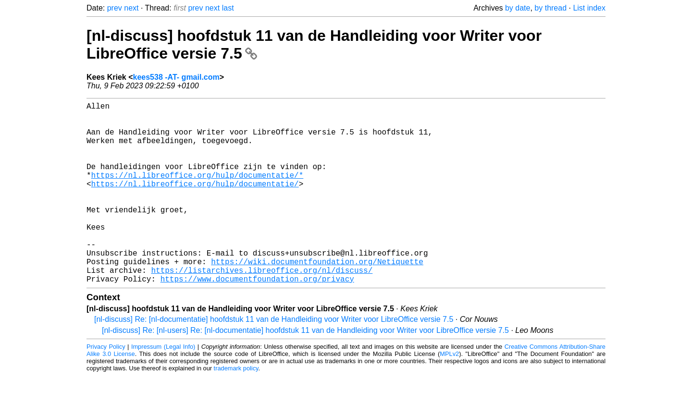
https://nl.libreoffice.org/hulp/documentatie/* (197, 192)
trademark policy (236, 408)
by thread (550, 8)
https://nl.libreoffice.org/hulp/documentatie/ (195, 202)
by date (517, 8)
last (228, 8)
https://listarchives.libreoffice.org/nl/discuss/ (261, 308)
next (131, 8)
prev (114, 8)
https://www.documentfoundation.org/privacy (257, 319)
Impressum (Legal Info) (163, 387)
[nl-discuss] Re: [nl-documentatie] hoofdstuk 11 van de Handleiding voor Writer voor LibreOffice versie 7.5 (273, 359)
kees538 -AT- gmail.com (176, 77)
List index (589, 8)
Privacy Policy (105, 387)
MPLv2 (449, 394)
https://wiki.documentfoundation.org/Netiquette (317, 298)
